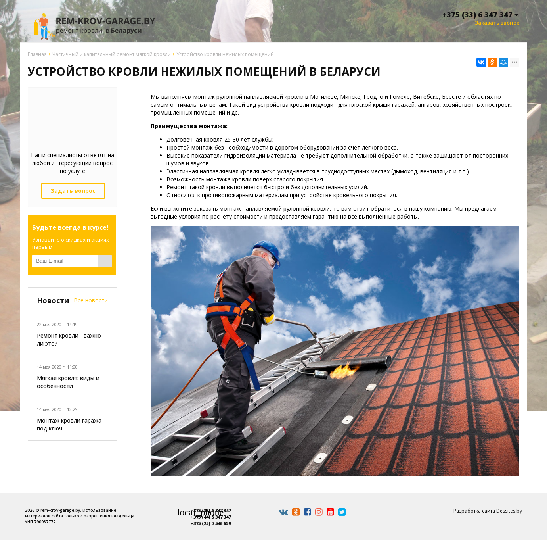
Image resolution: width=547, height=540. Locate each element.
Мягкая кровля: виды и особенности (68, 382)
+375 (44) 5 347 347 (211, 517)
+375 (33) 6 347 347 (211, 510)
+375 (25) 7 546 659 (211, 523)
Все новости (91, 300)
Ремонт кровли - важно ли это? (69, 339)
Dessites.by (509, 510)
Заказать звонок (497, 22)
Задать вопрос (73, 190)
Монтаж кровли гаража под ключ (69, 424)
